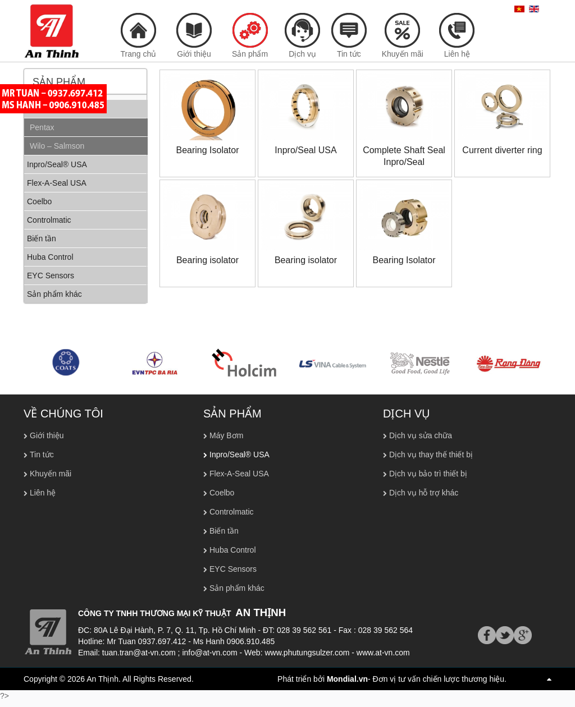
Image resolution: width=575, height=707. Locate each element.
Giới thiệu (47, 435)
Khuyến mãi (50, 473)
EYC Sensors (233, 568)
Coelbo (221, 492)
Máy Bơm (226, 435)
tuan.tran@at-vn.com (139, 652)
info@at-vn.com (209, 652)
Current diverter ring (502, 150)
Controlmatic (231, 511)
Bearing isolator (207, 260)
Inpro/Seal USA (305, 150)
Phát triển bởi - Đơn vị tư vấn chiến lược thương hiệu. (391, 678)
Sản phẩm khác (236, 588)
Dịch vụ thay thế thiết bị (431, 454)
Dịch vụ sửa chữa (420, 435)
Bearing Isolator (207, 150)
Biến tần (224, 530)
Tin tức (42, 454)
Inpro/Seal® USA (239, 454)
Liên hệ (43, 492)
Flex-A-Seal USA (239, 473)
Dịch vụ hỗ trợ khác (423, 492)
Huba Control (232, 549)
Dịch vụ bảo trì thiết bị (428, 473)
